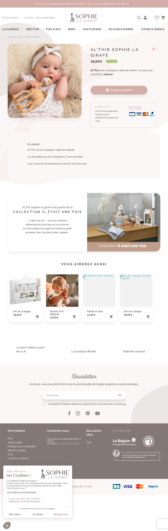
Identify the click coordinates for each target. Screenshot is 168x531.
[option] (44, 81)
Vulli (88, 491)
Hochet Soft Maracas (57, 361)
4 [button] (49, 113)
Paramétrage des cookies (78, 525)
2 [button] (43, 113)
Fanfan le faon (95, 359)
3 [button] (46, 113)
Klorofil (90, 494)
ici (124, 452)
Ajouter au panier (118, 90)
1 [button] (40, 113)
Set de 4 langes (22, 359)
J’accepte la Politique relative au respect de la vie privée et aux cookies (87, 452)
